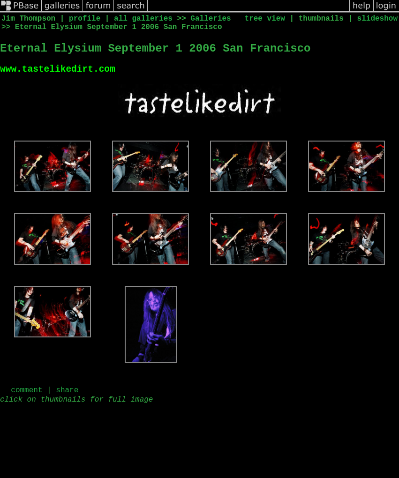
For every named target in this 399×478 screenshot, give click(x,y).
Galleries (210, 19)
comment (26, 392)
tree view (265, 19)
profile (84, 19)
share (67, 392)
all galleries (143, 19)
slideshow (377, 19)
